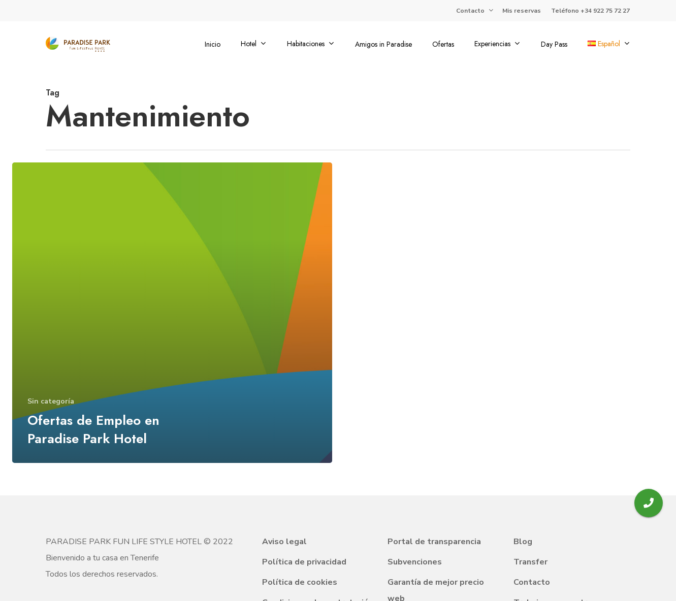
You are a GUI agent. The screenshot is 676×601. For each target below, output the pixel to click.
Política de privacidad (304, 561)
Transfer (530, 561)
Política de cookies (299, 582)
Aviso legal (284, 541)
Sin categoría (50, 401)
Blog (522, 541)
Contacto (531, 582)
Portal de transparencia (434, 541)
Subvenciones (415, 561)
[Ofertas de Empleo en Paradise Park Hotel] (172, 312)
